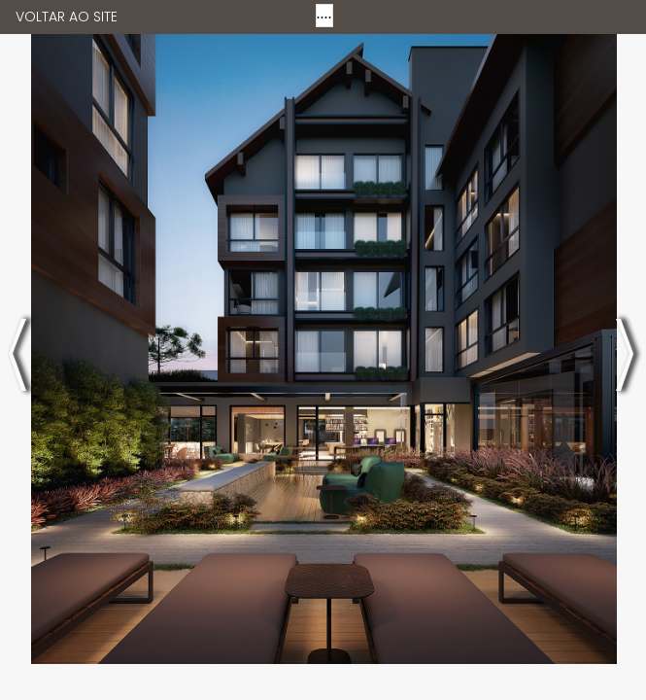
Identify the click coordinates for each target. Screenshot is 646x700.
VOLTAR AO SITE (67, 16)
